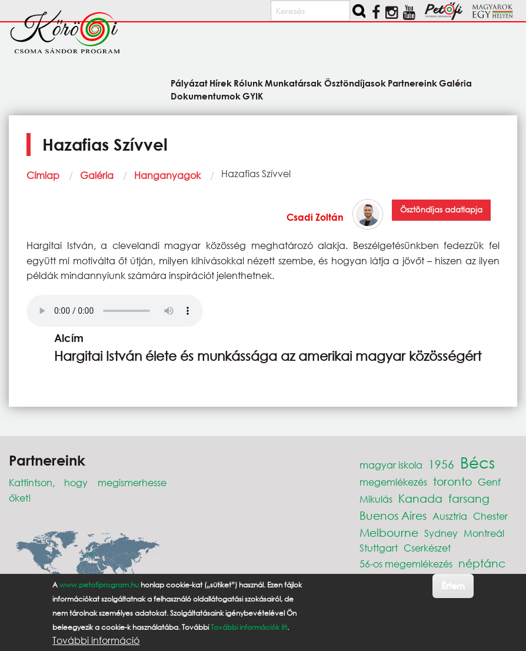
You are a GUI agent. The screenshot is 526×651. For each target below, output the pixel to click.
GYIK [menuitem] (252, 96)
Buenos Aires (393, 515)
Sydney (441, 533)
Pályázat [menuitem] (189, 83)
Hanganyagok (167, 175)
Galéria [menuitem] (455, 83)
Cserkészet (427, 548)
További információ (95, 640)
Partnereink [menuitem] (412, 83)
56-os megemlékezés (405, 563)
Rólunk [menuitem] (248, 83)
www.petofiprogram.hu (99, 585)
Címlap (42, 175)
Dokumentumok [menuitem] (206, 96)
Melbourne (388, 532)
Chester (490, 516)
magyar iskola (390, 465)
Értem (452, 585)
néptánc (481, 563)
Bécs (477, 462)
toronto (452, 481)
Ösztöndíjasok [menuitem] (355, 83)
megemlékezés (393, 482)
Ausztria (449, 516)
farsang (469, 498)
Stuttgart (378, 548)
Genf (489, 482)
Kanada (420, 498)
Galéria (97, 175)
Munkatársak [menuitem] (293, 83)
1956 (441, 464)
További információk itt (249, 627)
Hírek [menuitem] (220, 83)
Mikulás (375, 499)
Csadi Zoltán (315, 216)
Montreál (484, 533)
